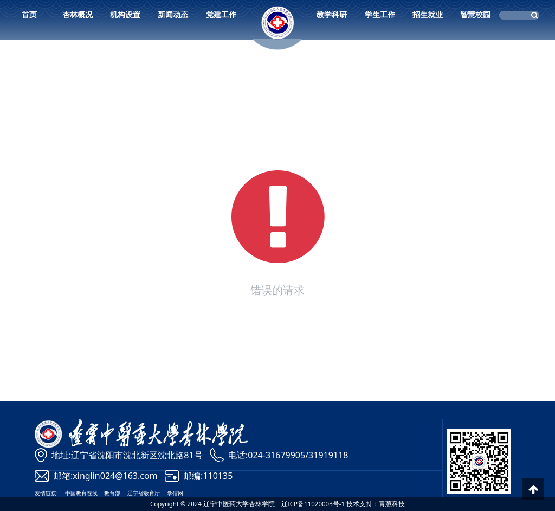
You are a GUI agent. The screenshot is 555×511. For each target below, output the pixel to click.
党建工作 (221, 14)
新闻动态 (173, 14)
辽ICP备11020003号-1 (313, 504)
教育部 (112, 493)
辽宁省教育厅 (143, 493)
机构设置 (125, 14)
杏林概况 (77, 14)
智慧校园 (475, 14)
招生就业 (427, 14)
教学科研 (332, 14)
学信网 (175, 493)
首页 (29, 14)
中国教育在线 (81, 493)
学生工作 (380, 14)
